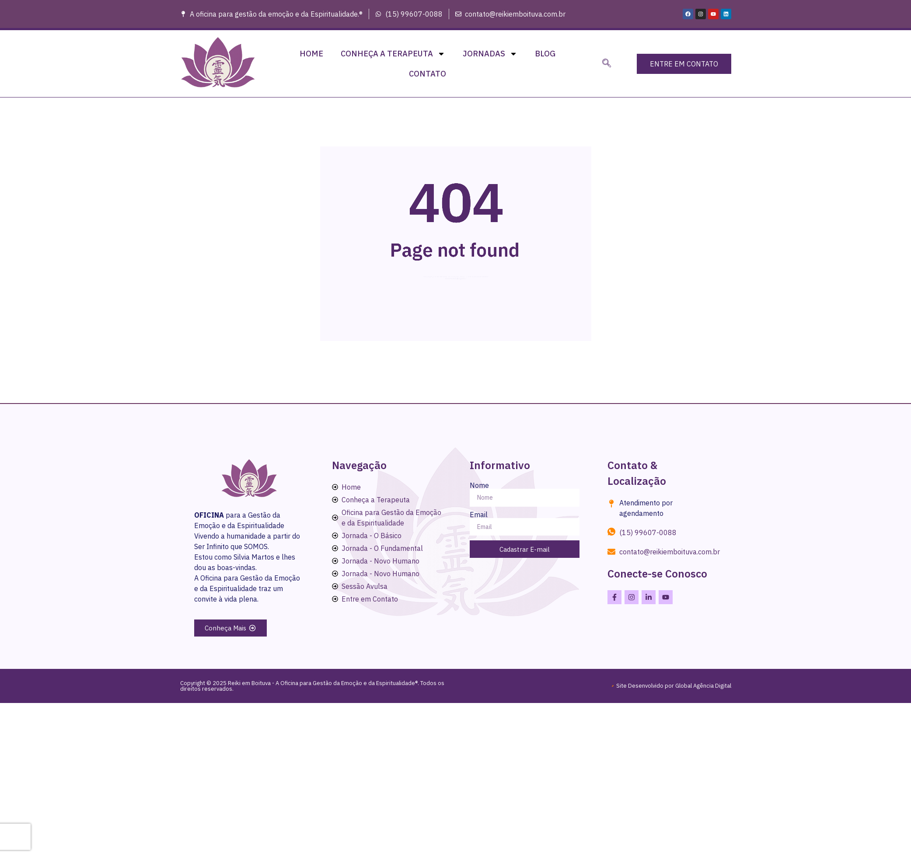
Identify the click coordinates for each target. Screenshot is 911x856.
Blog (545, 54)
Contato (427, 74)
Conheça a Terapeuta (393, 53)
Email (479, 514)
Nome (479, 485)
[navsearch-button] (606, 64)
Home (311, 54)
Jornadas (490, 53)
